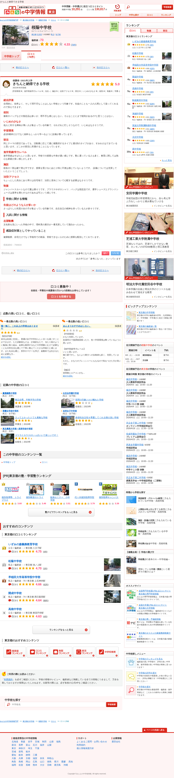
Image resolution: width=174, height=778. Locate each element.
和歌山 (50, 758)
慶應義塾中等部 (9, 393)
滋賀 (35, 758)
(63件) (152, 104)
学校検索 (168, 7)
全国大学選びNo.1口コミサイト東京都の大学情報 (153, 606)
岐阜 (21, 755)
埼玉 (30, 748)
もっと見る (167, 160)
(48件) (152, 129)
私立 (52, 34)
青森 (23, 741)
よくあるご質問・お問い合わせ (92, 741)
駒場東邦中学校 (140, 100)
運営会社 (116, 741)
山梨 (49, 745)
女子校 (58, 34)
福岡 (14, 765)
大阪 (14, 758)
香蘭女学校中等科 (10, 411)
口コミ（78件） (31, 55)
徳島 (49, 761)
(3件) (152, 57)
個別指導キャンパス (108, 497)
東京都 (34, 34)
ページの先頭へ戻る (155, 730)
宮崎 (49, 765)
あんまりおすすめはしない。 (77, 326)
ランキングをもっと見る (61, 630)
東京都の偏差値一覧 (148, 326)
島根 (21, 761)
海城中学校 (137, 113)
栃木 (28, 751)
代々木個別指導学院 (84, 497)
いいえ (115, 253)
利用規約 (8, 679)
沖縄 (66, 765)
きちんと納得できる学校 (31, 84)
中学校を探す (145, 687)
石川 (35, 745)
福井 (42, 745)
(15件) (152, 141)
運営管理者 (11, 47)
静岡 (28, 755)
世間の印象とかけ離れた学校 (89, 399)
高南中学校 (15, 609)
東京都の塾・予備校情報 (150, 619)
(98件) (152, 80)
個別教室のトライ (34, 497)
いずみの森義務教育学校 (23, 544)
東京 (14, 748)
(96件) (152, 117)
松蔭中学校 (15, 561)
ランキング (166, 15)
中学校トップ (11, 56)
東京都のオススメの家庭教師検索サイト (155, 634)
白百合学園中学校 (71, 393)
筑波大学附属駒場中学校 (144, 125)
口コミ (150, 15)
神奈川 (22, 748)
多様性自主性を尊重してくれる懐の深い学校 (97, 417)
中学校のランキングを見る (151, 659)
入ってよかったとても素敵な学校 (31, 417)
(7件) (152, 152)
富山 (28, 745)
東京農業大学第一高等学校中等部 (17, 429)
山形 (51, 741)
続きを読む (6, 357)
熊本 (35, 765)
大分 (42, 765)
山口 (42, 761)
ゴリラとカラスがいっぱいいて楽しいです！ (36, 435)
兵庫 (21, 758)
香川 (56, 761)
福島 (58, 741)
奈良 (42, 758)
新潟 (14, 745)
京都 (28, 758)
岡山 (28, 761)
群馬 (21, 751)
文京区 (39, 34)
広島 (35, 761)
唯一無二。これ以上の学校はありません (19, 327)
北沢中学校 (137, 137)
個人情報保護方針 (85, 748)
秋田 (44, 741)
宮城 (37, 741)
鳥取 (14, 761)
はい (105, 253)
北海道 (15, 741)
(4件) (152, 45)
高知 (70, 761)
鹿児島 (57, 765)
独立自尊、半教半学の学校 (28, 399)
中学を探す (134, 15)
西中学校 (136, 149)
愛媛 (63, 761)
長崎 (28, 765)
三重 (35, 755)
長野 (21, 745)
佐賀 (21, 765)
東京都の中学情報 (147, 312)
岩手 (30, 741)
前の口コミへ (22, 67)
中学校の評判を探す (148, 673)
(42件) (152, 68)
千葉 (37, 748)
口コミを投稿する (61, 296)
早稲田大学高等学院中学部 (24, 577)
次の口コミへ (103, 67)
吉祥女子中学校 (70, 411)
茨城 (14, 751)
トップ (118, 15)
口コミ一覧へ (62, 67)
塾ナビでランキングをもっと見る (61, 512)
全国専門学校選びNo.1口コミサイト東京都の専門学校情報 (155, 592)
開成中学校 (15, 593)
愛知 (14, 755)
